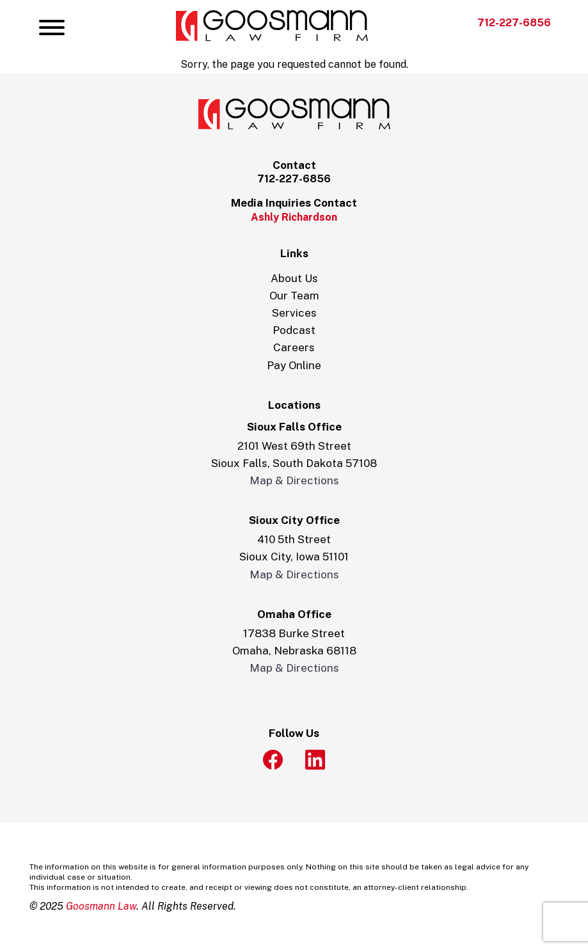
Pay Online (294, 365)
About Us (294, 278)
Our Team (294, 295)
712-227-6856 (514, 23)
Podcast (294, 330)
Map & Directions (294, 480)
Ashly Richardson (294, 217)
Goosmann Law (101, 906)
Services (294, 312)
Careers (294, 347)
